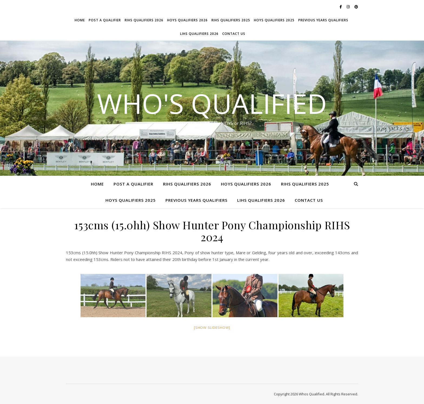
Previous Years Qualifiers (323, 20)
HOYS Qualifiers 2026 (187, 20)
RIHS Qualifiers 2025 (230, 20)
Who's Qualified (212, 103)
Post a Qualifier (105, 20)
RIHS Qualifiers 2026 (144, 20)
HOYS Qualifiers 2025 (274, 20)
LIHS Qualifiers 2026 (199, 33)
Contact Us (233, 33)
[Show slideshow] (212, 327)
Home (80, 20)
